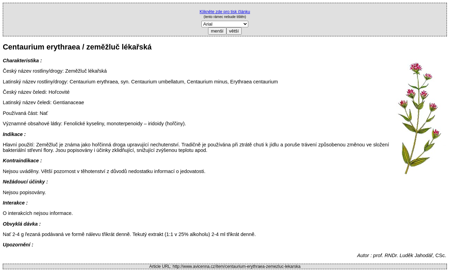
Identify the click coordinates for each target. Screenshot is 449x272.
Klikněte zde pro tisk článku (225, 11)
